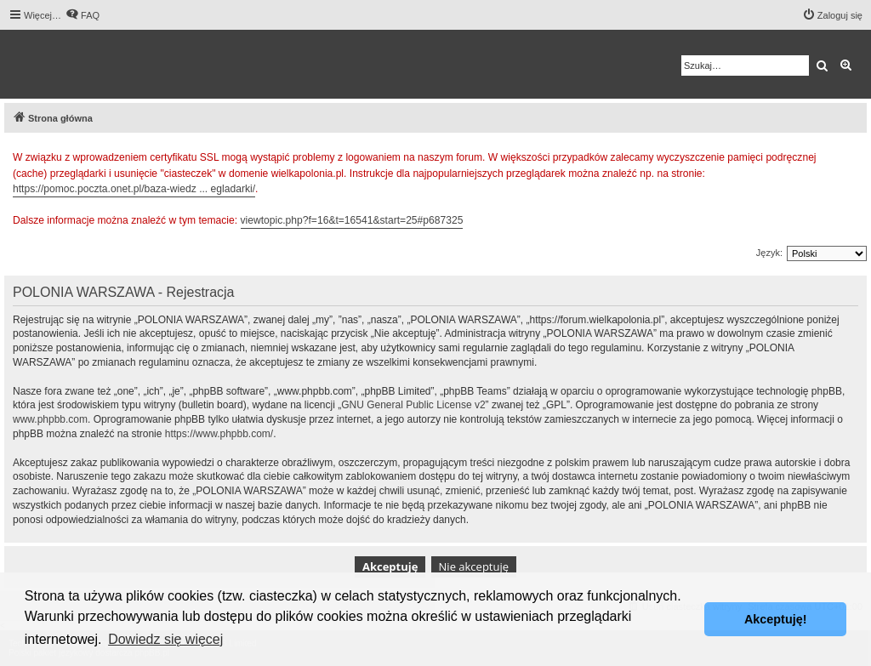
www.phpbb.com (50, 419)
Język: (769, 253)
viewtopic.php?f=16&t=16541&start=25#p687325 (352, 220)
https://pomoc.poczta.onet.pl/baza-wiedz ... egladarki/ (134, 189)
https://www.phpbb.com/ (219, 434)
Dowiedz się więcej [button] (165, 639)
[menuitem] (82, 15)
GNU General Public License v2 (413, 405)
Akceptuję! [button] (775, 619)
